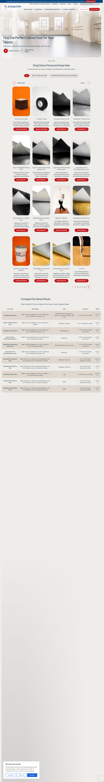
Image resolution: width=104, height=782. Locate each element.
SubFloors (38, 9)
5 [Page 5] (82, 444)
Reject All (21, 775)
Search (81, 3)
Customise (11, 775)
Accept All (32, 775)
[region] (21, 770)
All (27, 77)
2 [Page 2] (75, 444)
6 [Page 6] (84, 444)
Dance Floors (28, 9)
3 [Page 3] (77, 444)
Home (49, 61)
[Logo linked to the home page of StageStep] (12, 6)
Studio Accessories (69, 9)
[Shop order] (79, 85)
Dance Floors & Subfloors (39, 77)
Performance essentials (52, 9)
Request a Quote (90, 1)
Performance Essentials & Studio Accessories (64, 77)
